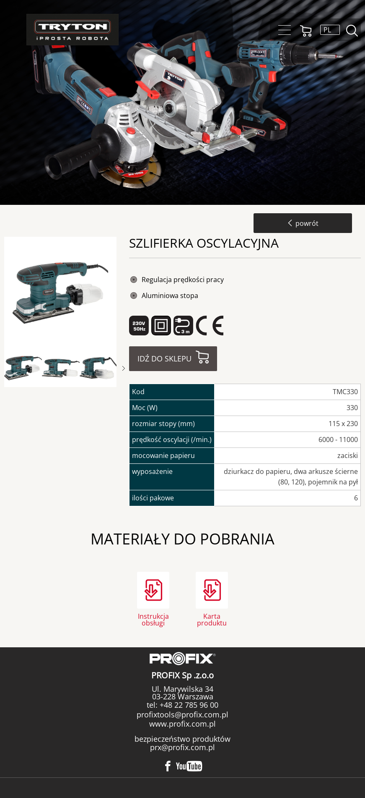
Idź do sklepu (164, 358)
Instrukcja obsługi (153, 619)
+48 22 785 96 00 (188, 705)
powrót (302, 223)
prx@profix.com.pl (182, 747)
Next (123, 368)
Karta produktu (212, 619)
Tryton (72, 29)
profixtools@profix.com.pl (182, 714)
